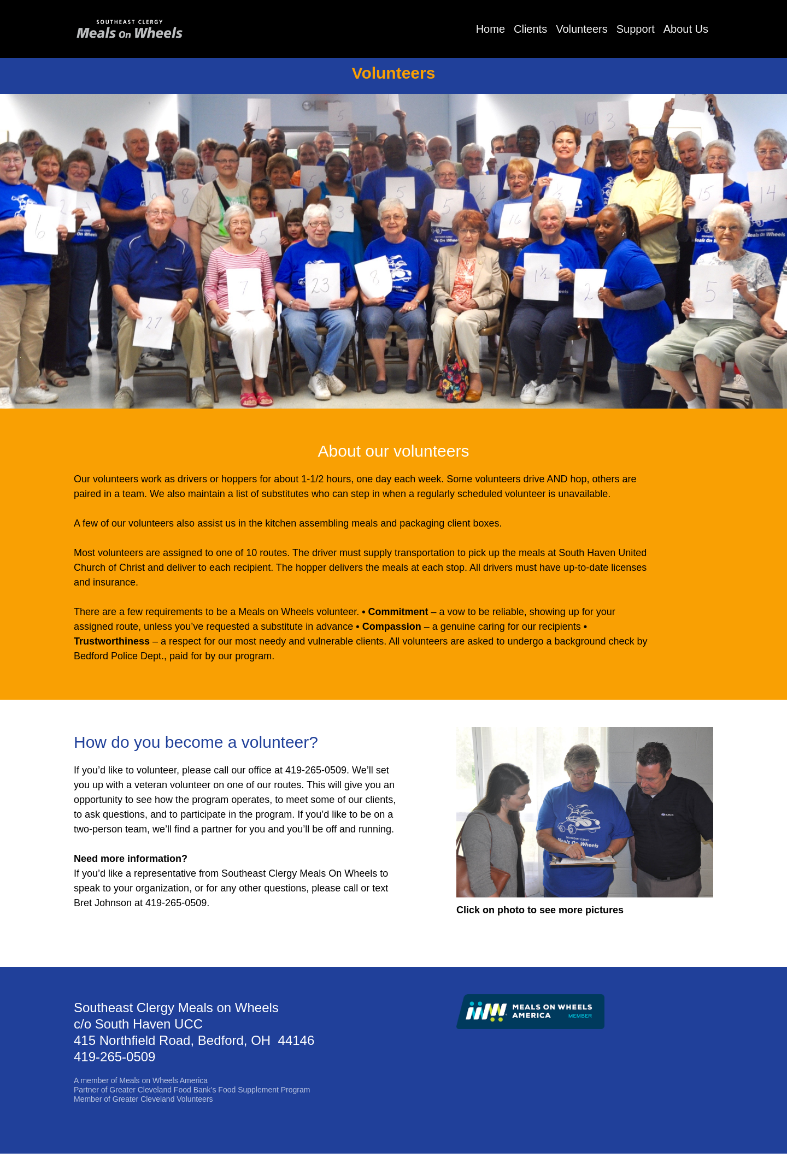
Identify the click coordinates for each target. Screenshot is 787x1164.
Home (490, 29)
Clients (530, 29)
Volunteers (582, 29)
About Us (685, 29)
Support (635, 29)
